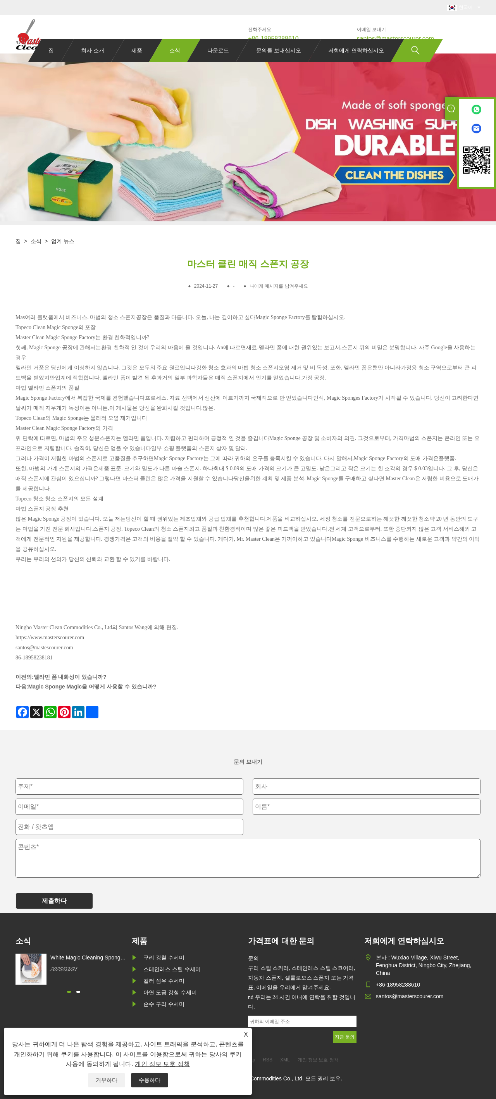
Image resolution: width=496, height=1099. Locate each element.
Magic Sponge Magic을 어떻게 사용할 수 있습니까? (92, 686)
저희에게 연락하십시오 (356, 65)
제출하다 (54, 900)
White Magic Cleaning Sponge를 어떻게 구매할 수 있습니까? (87, 957)
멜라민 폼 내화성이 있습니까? (70, 677)
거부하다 (106, 1080)
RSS (267, 1060)
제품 (136, 65)
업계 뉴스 (62, 241)
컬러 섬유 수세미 (163, 981)
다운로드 (218, 65)
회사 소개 (92, 65)
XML (285, 1060)
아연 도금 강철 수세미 (170, 992)
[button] (69, 992)
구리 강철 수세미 (163, 957)
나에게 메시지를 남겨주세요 (279, 286)
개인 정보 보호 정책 (162, 1064)
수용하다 (149, 1080)
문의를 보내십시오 (278, 65)
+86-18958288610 (273, 38)
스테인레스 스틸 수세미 (172, 969)
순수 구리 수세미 (163, 1004)
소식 (174, 65)
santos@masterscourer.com (395, 38)
